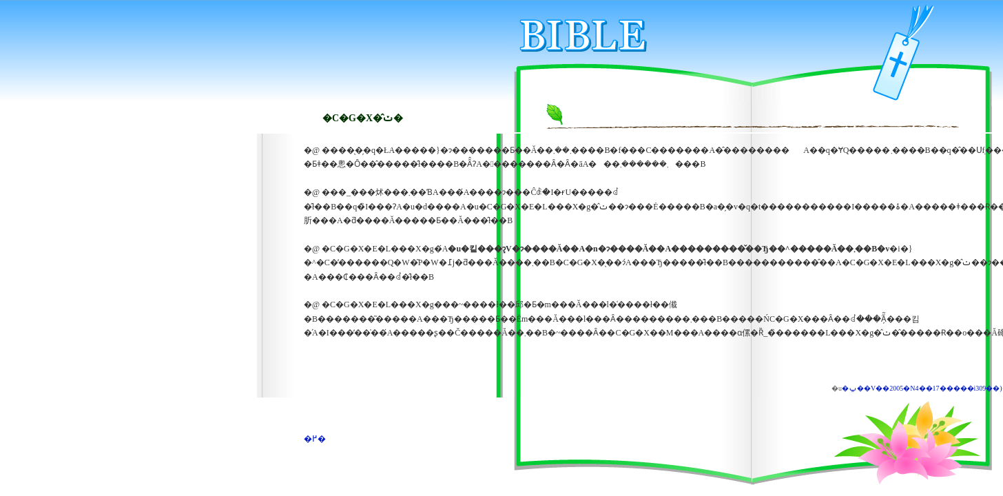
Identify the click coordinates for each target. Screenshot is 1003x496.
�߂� (315, 439)
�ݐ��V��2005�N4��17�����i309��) (922, 388)
